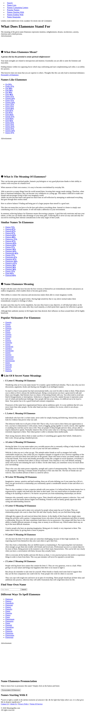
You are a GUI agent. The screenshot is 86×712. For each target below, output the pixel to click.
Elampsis (10, 265)
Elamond (8, 371)
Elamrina (8, 613)
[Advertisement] (27, 42)
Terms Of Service (36, 704)
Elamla (7, 353)
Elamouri (10, 245)
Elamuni (8, 629)
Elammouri (9, 359)
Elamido (8, 322)
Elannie (10, 131)
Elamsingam (9, 619)
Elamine (8, 336)
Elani (9, 121)
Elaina (9, 96)
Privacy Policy (23, 704)
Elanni (9, 129)
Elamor (10, 227)
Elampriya (11, 263)
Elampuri (10, 269)
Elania (9, 123)
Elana (9, 115)
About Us (13, 704)
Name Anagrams (13, 17)
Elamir (7, 339)
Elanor (9, 133)
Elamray (8, 601)
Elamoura (10, 243)
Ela (8, 84)
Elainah (10, 98)
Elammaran (9, 357)
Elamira (8, 341)
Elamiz (7, 345)
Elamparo (10, 251)
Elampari (10, 249)
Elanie (9, 125)
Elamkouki (9, 347)
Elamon (8, 369)
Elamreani (9, 605)
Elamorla (10, 235)
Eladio (9, 86)
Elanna (9, 127)
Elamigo (8, 328)
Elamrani (10, 275)
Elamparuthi (11, 253)
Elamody (8, 367)
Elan (9, 113)
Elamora (10, 229)
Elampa (10, 247)
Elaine (9, 100)
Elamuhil (8, 625)
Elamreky (8, 609)
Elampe (10, 255)
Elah (9, 90)
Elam (9, 110)
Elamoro (10, 237)
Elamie (7, 324)
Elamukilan (9, 627)
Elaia (9, 94)
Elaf (8, 88)
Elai (8, 92)
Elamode (8, 365)
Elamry (8, 615)
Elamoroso (11, 239)
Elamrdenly (9, 603)
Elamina (8, 334)
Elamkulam (9, 351)
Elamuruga (9, 633)
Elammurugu (10, 361)
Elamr (9, 273)
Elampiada (11, 257)
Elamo (7, 363)
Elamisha (8, 343)
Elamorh (10, 231)
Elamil (7, 330)
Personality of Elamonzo (10, 75)
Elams (7, 617)
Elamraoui (9, 599)
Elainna (10, 102)
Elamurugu (9, 637)
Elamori (10, 233)
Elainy (9, 104)
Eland (9, 119)
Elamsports (9, 621)
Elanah (9, 117)
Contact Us (5, 704)
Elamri (7, 611)
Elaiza (9, 106)
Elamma (8, 355)
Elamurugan (9, 635)
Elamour (10, 241)
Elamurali (8, 631)
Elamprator (11, 261)
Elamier (8, 326)
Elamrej (8, 607)
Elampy (10, 271)
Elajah (9, 108)
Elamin (8, 332)
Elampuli (10, 267)
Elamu (7, 623)
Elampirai (10, 259)
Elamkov (8, 349)
